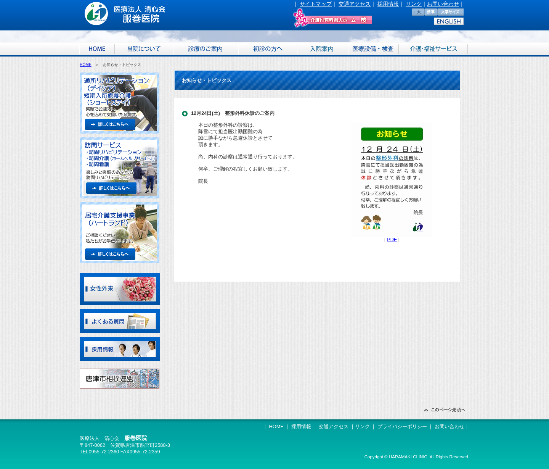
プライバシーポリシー (402, 426)
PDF (392, 239)
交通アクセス (355, 4)
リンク (414, 4)
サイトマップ (316, 4)
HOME (86, 65)
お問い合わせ (443, 4)
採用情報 (388, 4)
